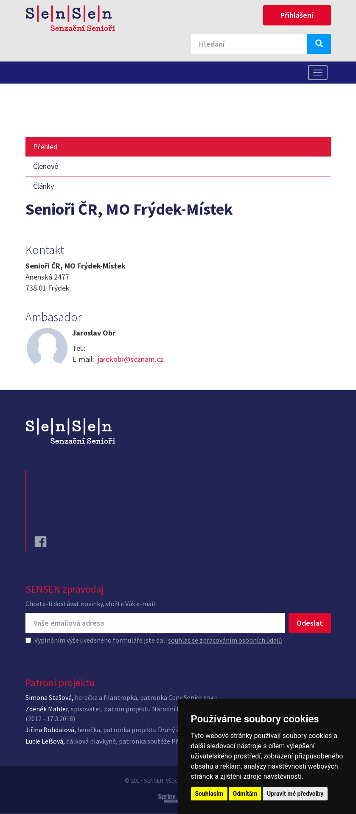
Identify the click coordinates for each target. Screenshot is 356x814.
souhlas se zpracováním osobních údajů (225, 640)
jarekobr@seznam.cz (130, 359)
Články (43, 186)
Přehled (45, 146)
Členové (45, 166)
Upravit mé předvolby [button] (295, 793)
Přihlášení (296, 15)
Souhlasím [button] (209, 793)
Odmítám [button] (245, 793)
